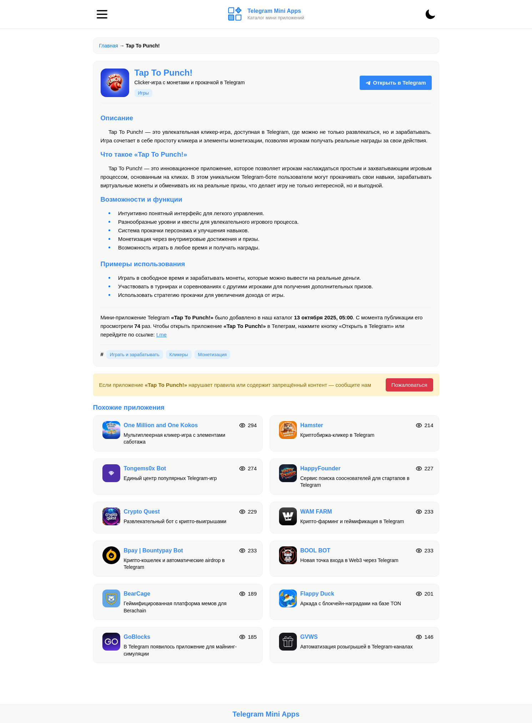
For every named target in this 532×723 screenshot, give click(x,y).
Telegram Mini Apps (266, 714)
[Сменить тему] (430, 14)
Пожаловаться (409, 385)
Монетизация (212, 354)
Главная (108, 46)
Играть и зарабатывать (134, 354)
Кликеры (178, 354)
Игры (143, 93)
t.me (161, 335)
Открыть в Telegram (395, 83)
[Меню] (102, 14)
